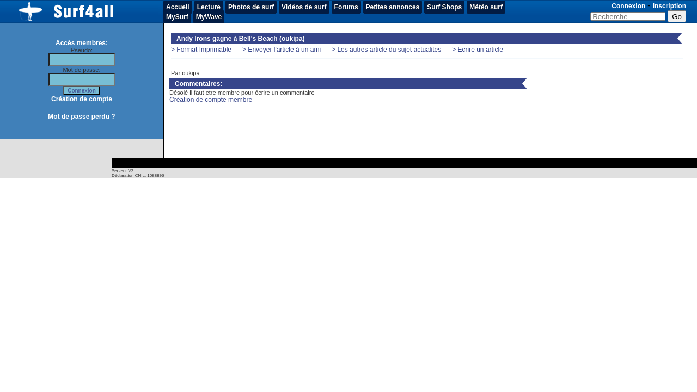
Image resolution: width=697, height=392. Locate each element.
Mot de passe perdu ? (81, 116)
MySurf (177, 17)
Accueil (177, 7)
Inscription (669, 6)
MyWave (209, 17)
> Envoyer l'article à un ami (281, 49)
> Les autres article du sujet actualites (386, 49)
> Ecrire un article (477, 49)
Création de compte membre (210, 99)
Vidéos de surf (304, 7)
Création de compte (81, 99)
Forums (346, 7)
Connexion (628, 6)
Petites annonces (393, 7)
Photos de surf (251, 7)
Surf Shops (444, 7)
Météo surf (486, 7)
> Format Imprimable (201, 49)
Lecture (209, 7)
